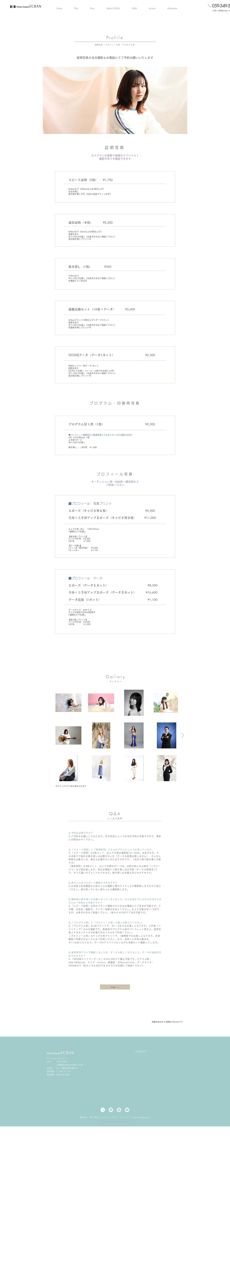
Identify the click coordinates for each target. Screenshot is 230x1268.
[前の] (47, 100)
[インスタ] (119, 1110)
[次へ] (183, 100)
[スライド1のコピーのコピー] (115, 129)
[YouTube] (127, 1110)
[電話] (103, 1110)
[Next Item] (182, 735)
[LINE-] (111, 1110)
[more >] (115, 986)
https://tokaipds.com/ (141, 1117)
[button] (76, 8)
